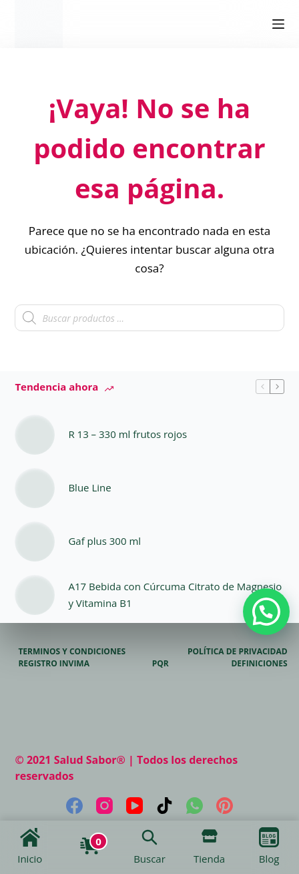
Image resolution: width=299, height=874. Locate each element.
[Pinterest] (224, 805)
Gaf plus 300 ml (104, 541)
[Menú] (278, 24)
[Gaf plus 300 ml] (35, 541)
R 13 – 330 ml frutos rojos (127, 434)
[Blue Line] (35, 488)
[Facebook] (74, 805)
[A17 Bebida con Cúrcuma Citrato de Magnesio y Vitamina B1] (35, 595)
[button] (266, 611)
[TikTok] (164, 805)
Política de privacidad (238, 651)
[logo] (39, 24)
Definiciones (259, 663)
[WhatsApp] (194, 805)
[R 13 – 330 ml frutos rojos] (35, 435)
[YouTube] (134, 805)
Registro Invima (53, 663)
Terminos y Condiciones (71, 651)
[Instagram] (104, 805)
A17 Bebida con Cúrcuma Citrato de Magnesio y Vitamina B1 (175, 595)
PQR (160, 663)
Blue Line (89, 487)
